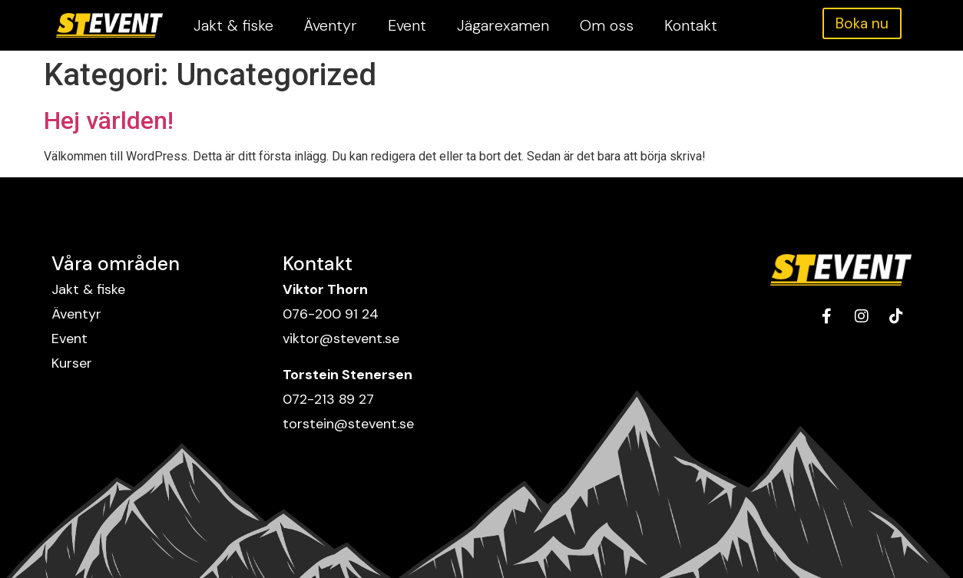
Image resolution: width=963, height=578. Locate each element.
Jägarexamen (503, 25)
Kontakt (690, 25)
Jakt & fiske (233, 25)
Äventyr (330, 25)
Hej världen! (109, 120)
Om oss (607, 25)
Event (407, 25)
